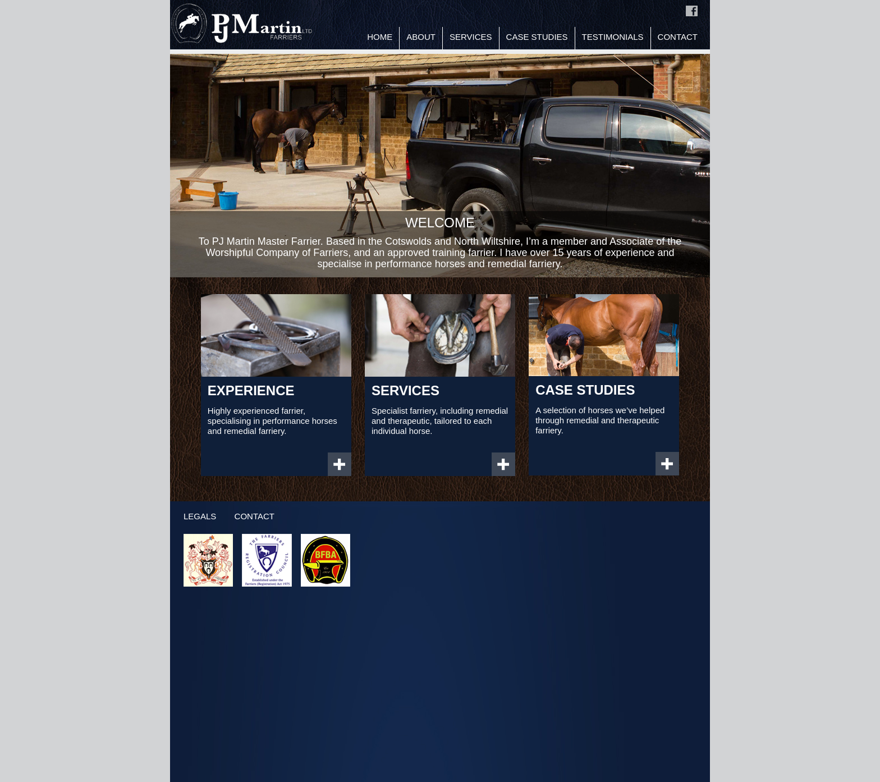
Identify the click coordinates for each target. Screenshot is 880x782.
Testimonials (613, 37)
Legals (200, 516)
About (421, 37)
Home (379, 37)
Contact (678, 37)
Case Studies (537, 37)
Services (471, 37)
